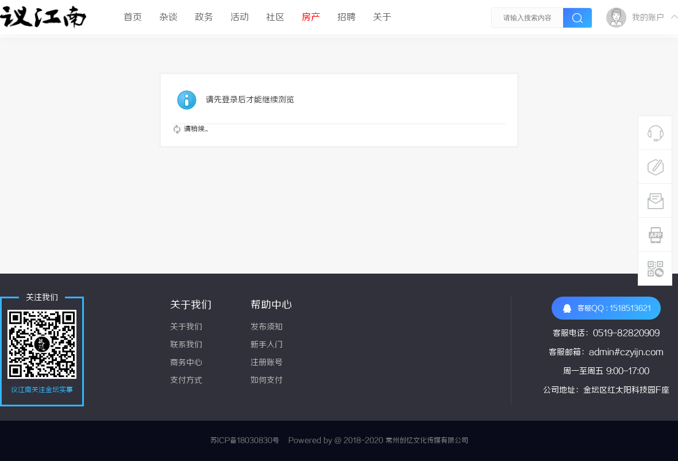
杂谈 (168, 17)
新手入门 (267, 345)
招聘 (346, 17)
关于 (382, 17)
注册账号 (267, 363)
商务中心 (186, 363)
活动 (239, 17)
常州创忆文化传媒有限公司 (427, 440)
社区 (275, 17)
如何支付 (267, 381)
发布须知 (267, 327)
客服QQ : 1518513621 (607, 308)
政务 (204, 17)
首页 (133, 17)
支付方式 (186, 381)
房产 (311, 17)
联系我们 (186, 345)
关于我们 (186, 327)
